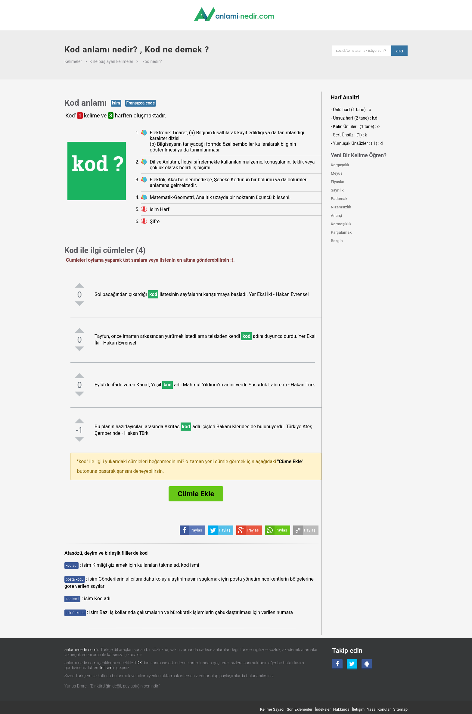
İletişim (358, 709)
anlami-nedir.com (80, 649)
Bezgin (337, 241)
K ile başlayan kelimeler (111, 61)
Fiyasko (337, 181)
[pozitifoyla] (79, 285)
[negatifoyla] (79, 303)
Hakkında (341, 709)
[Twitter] (352, 664)
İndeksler (323, 709)
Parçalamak (341, 232)
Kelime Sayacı (272, 709)
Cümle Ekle (196, 494)
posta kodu (75, 579)
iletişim (106, 667)
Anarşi (336, 215)
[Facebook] (337, 664)
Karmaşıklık (341, 224)
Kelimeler (73, 61)
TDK (138, 662)
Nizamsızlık (341, 207)
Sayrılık (337, 190)
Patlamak (339, 198)
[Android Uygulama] (367, 664)
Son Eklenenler (299, 709)
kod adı (71, 565)
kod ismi (72, 599)
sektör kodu (75, 613)
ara (399, 51)
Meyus (337, 173)
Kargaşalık (340, 165)
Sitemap (400, 709)
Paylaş (309, 530)
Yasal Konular (379, 709)
